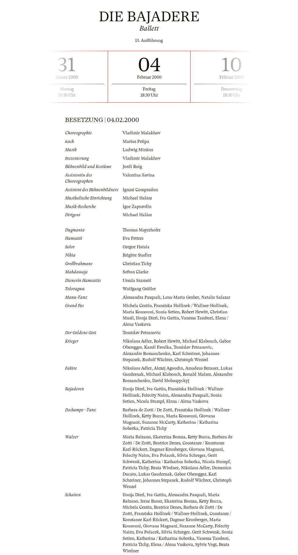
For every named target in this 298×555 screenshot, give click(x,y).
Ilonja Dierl (147, 318)
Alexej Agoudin (168, 368)
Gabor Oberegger (190, 474)
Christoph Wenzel (191, 359)
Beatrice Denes (166, 443)
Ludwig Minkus (138, 149)
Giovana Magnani (206, 449)
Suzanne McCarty (158, 422)
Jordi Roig (132, 166)
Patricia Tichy (154, 428)
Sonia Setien (167, 311)
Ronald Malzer (197, 374)
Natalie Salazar (215, 297)
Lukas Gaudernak (155, 474)
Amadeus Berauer (201, 368)
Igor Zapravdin (137, 206)
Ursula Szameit (137, 280)
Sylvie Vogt (206, 544)
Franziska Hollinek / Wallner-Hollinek (190, 305)
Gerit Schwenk (205, 532)
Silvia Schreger (191, 455)
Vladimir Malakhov (141, 132)
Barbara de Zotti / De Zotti (147, 409)
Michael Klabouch (199, 341)
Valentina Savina (139, 175)
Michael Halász (137, 198)
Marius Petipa (136, 141)
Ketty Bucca (153, 415)
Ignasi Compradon (140, 189)
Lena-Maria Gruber (181, 297)
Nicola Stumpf (150, 401)
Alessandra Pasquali (141, 297)
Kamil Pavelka (157, 347)
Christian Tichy (137, 263)
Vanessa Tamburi (197, 318)
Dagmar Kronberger (168, 449)
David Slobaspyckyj (170, 380)
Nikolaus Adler (137, 341)
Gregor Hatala (136, 246)
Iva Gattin (169, 318)
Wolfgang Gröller (139, 288)
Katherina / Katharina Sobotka (171, 461)
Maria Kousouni (138, 311)
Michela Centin (137, 305)
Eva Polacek (163, 455)
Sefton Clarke (135, 272)
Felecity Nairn (155, 395)
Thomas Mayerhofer (141, 230)
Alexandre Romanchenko (146, 353)
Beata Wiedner (165, 467)
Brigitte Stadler (137, 255)
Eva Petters (133, 238)
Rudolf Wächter (157, 359)
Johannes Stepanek (160, 480)
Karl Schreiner (186, 353)
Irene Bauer (151, 501)
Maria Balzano (137, 436)
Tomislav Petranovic (142, 332)
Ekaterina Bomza (169, 436)
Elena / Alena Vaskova (187, 401)
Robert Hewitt (195, 311)
